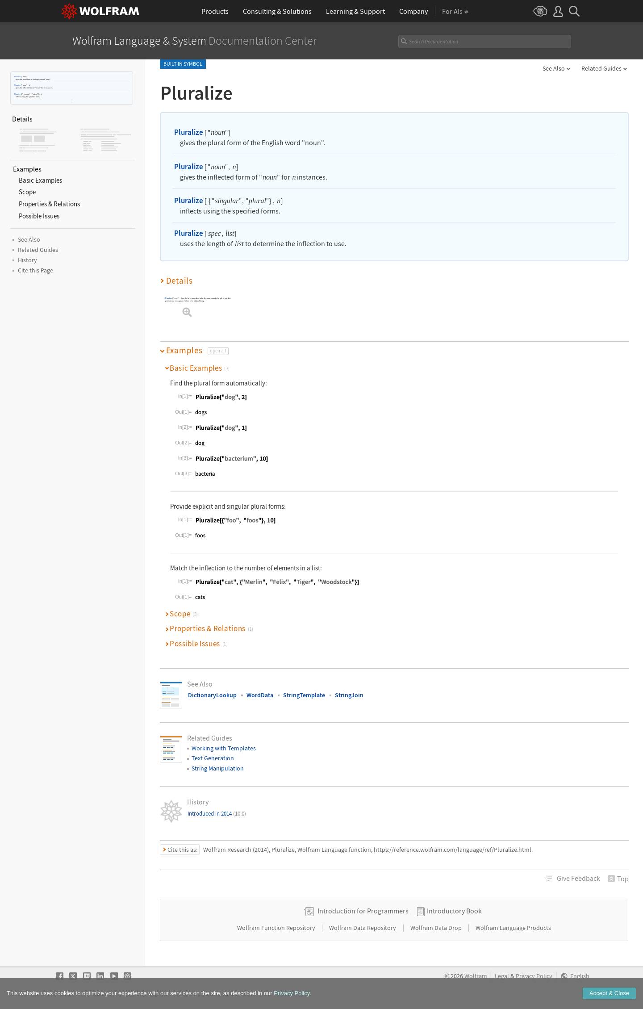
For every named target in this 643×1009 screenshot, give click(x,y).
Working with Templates (224, 748)
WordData (259, 695)
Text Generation (213, 758)
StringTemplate (304, 695)
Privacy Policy (534, 976)
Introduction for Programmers (363, 910)
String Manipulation (218, 768)
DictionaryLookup (212, 695)
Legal (502, 976)
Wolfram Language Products (513, 928)
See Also (554, 68)
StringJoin (349, 695)
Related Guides (601, 68)
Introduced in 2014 (217, 813)
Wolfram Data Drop (436, 928)
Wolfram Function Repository (277, 928)
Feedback (578, 878)
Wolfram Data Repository (363, 928)
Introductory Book (454, 910)
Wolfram (475, 976)
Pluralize (17, 76)
